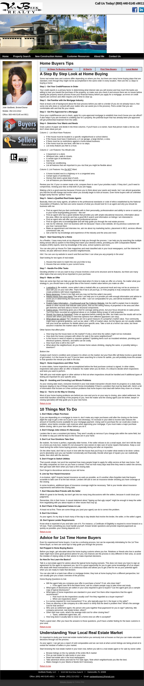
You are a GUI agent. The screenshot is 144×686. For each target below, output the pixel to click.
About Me (99, 56)
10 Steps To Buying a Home (59, 69)
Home (5, 56)
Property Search (22, 56)
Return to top (45, 403)
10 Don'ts (87, 69)
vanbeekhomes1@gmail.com (102, 676)
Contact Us (115, 56)
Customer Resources (78, 56)
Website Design (66, 682)
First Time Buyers (108, 69)
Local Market (132, 69)
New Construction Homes (48, 56)
